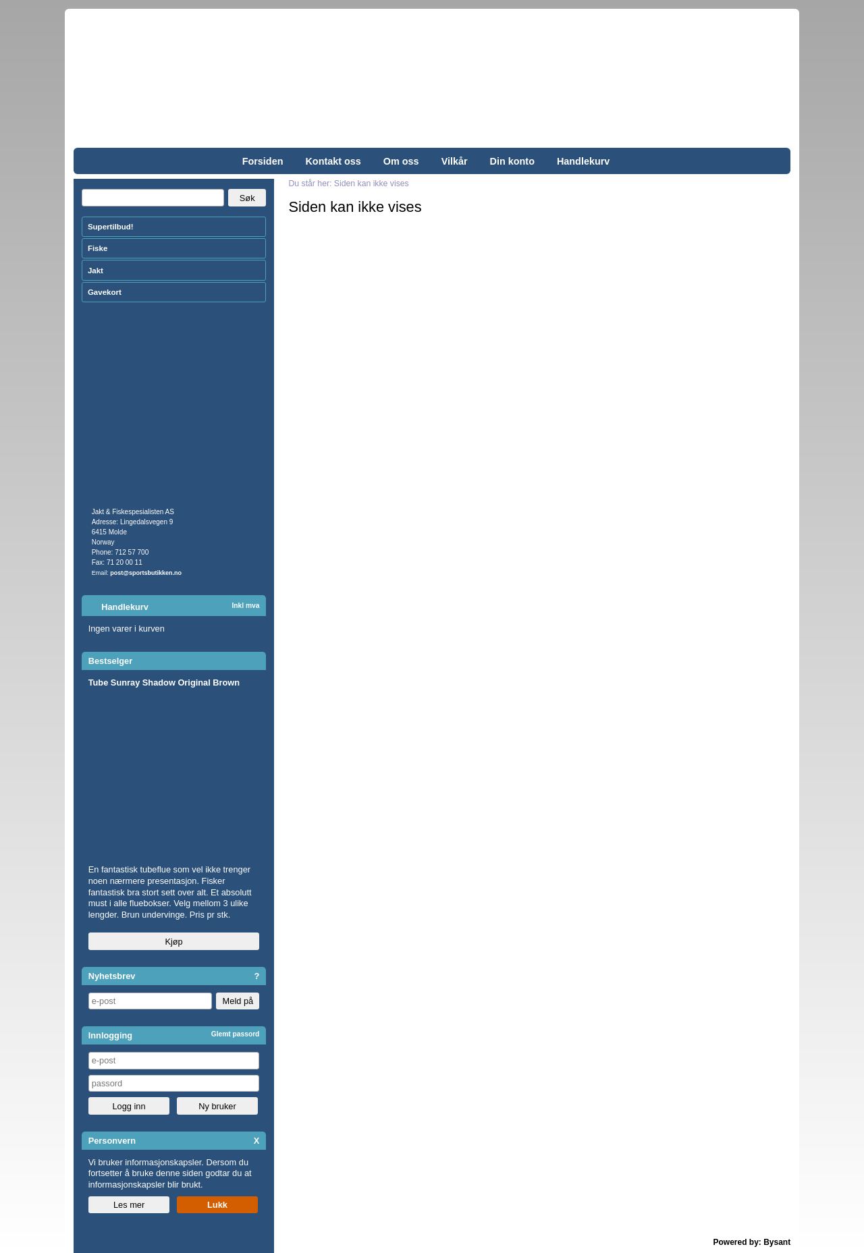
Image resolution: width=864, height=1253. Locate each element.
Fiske (97, 248)
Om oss (401, 161)
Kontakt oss (332, 161)
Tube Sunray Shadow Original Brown (164, 682)
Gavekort (105, 292)
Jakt (95, 271)
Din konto (512, 161)
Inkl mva (245, 605)
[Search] (153, 197)
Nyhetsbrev (112, 976)
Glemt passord (235, 1034)
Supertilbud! (111, 227)
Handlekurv (583, 161)
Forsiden (263, 161)
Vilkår (454, 161)
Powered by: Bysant (752, 1242)
